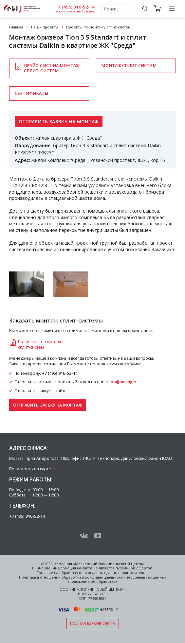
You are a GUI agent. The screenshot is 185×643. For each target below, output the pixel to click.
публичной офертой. (134, 568)
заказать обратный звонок (75, 11)
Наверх (106, 609)
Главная (16, 27)
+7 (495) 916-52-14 (75, 7)
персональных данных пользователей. (114, 572)
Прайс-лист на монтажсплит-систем (52, 68)
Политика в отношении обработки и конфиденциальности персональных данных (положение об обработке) (92, 579)
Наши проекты (45, 27)
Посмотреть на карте (30, 469)
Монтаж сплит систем (128, 65)
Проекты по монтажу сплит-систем (98, 27)
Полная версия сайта (92, 623)
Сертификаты (31, 93)
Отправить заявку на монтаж (59, 121)
